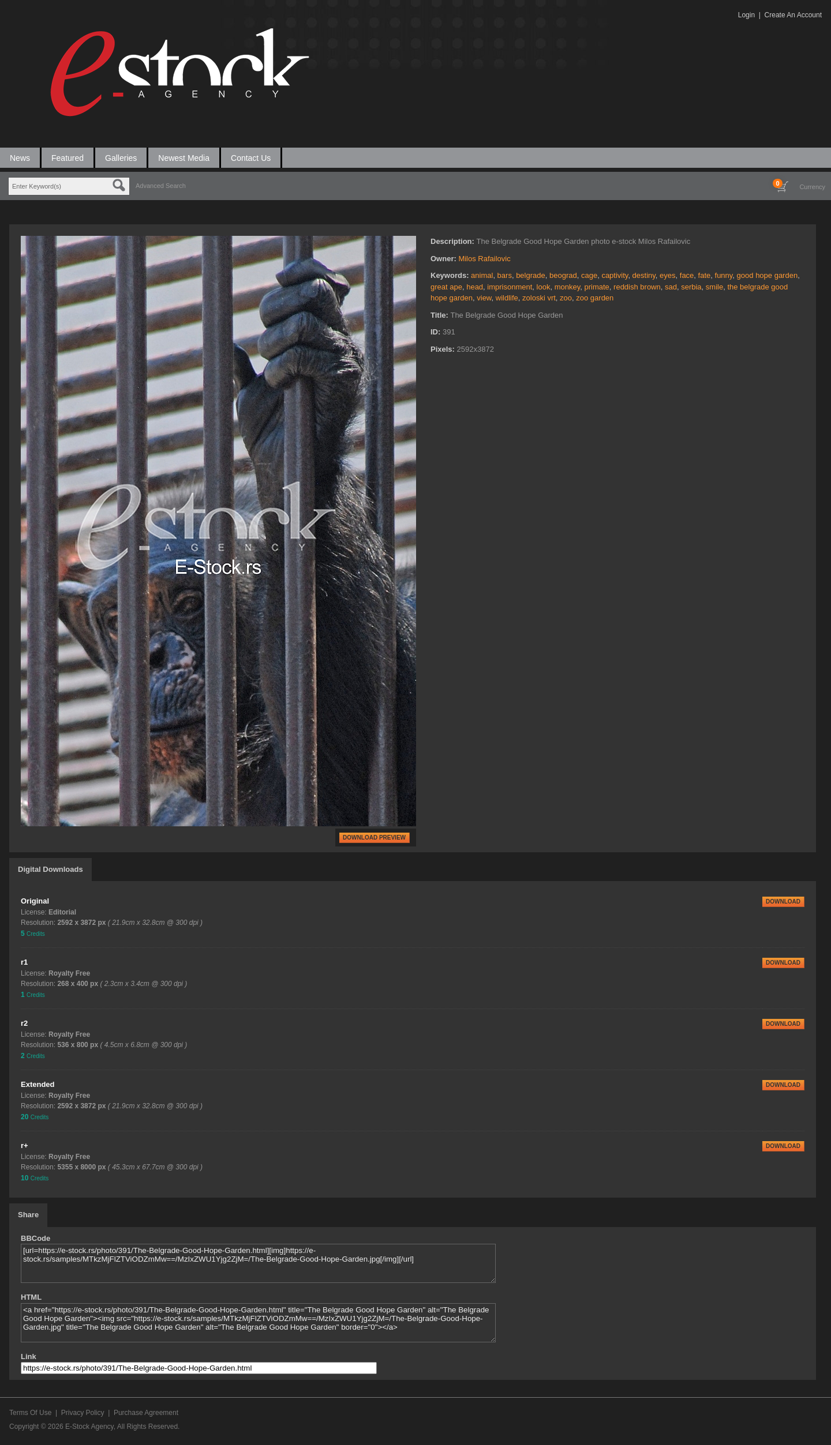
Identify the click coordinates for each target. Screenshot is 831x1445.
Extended (38, 1084)
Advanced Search (161, 185)
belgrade (530, 275)
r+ (24, 1145)
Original (35, 901)
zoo (566, 297)
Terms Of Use (30, 1413)
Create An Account (793, 15)
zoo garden (594, 297)
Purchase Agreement (146, 1413)
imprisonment (509, 287)
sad (671, 287)
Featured (67, 158)
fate (704, 275)
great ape (446, 287)
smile (714, 287)
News (20, 158)
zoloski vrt (539, 297)
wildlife (507, 297)
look (544, 287)
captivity (614, 275)
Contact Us (251, 158)
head (474, 287)
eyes (667, 275)
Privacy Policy (82, 1413)
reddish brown (637, 287)
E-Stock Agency (89, 1427)
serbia (691, 287)
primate (596, 287)
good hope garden (767, 275)
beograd (563, 275)
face (687, 275)
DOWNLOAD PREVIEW (374, 837)
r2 (24, 1023)
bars (504, 275)
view (484, 297)
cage (589, 275)
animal (482, 275)
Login (746, 15)
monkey (568, 287)
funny (724, 275)
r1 (24, 962)
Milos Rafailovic (484, 258)
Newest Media (183, 158)
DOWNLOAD (783, 901)
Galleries (121, 158)
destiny (644, 275)
